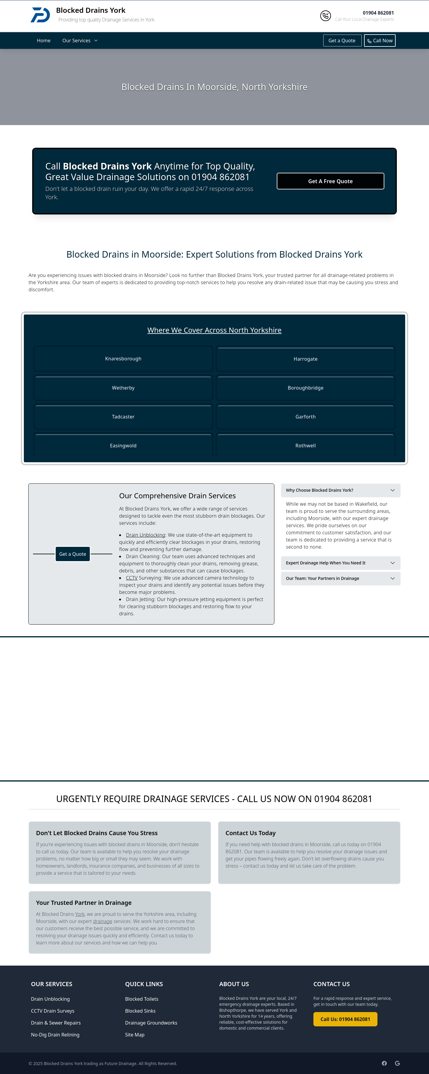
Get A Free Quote (330, 181)
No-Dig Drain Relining (55, 1034)
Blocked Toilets (141, 999)
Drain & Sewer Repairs (56, 1022)
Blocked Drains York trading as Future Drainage (90, 1063)
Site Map (134, 1034)
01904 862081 (343, 799)
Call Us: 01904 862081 (345, 1019)
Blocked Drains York (90, 10)
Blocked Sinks (140, 1011)
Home (44, 40)
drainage (102, 921)
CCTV (132, 578)
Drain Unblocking (145, 535)
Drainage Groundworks (151, 1022)
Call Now (380, 40)
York (80, 914)
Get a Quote (342, 40)
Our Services (81, 40)
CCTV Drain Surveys (52, 1011)
